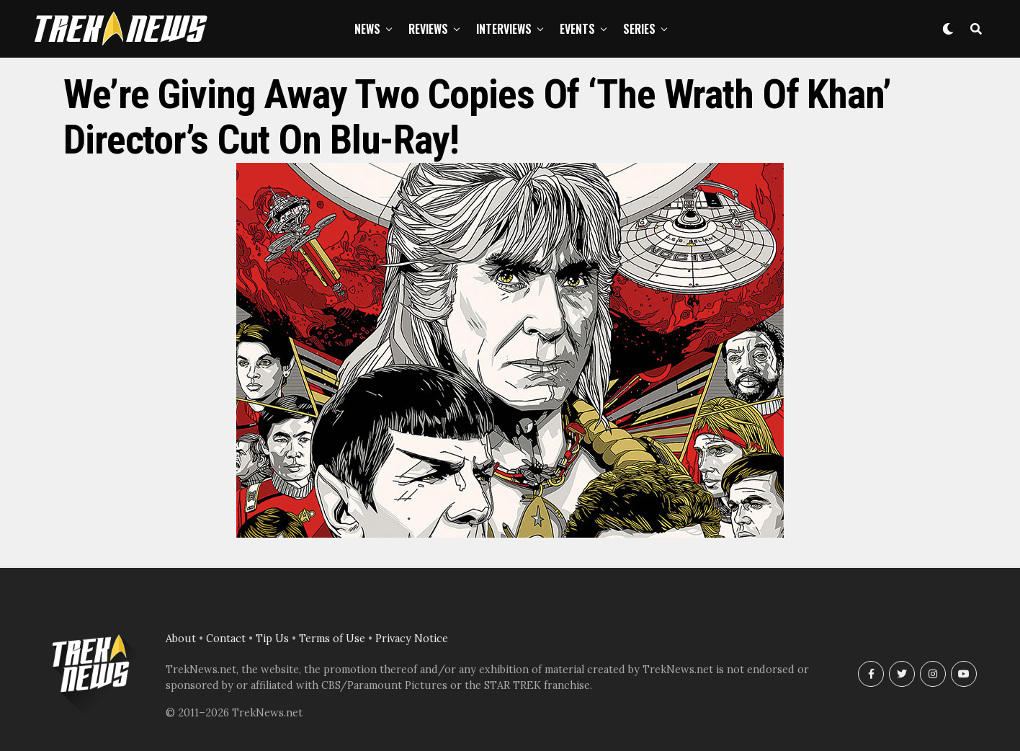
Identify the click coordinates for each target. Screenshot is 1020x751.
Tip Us (272, 638)
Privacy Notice (411, 638)
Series (639, 28)
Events (577, 28)
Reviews (428, 28)
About (181, 638)
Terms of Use (332, 638)
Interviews (504, 28)
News (367, 28)
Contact (226, 638)
